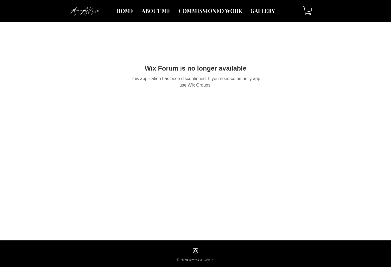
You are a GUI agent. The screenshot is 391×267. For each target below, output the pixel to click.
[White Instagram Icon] (195, 250)
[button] (308, 10)
